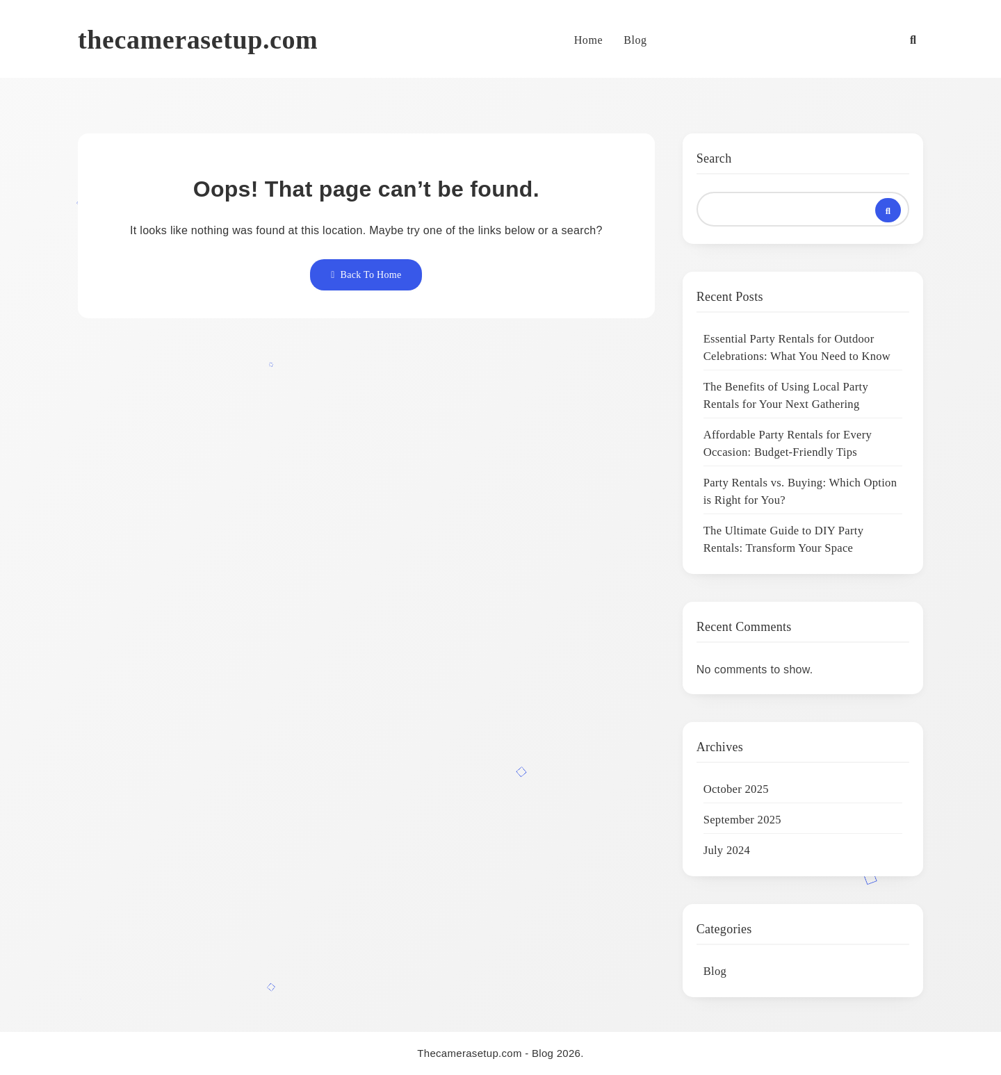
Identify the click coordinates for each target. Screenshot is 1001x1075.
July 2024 (727, 850)
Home (588, 40)
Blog (635, 40)
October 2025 (736, 789)
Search (714, 158)
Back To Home (366, 275)
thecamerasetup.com (198, 39)
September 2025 (742, 819)
